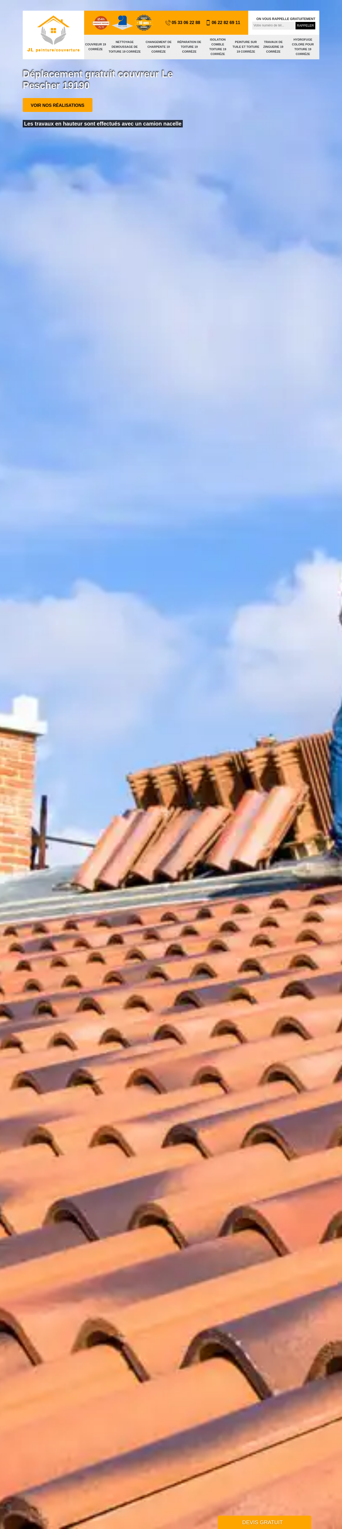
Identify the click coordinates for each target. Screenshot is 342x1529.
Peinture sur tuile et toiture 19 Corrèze (245, 46)
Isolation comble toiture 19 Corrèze (217, 47)
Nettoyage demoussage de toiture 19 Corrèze (124, 46)
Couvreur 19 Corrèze (95, 47)
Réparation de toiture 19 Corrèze (189, 46)
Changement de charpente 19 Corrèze (159, 46)
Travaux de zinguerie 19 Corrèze (273, 46)
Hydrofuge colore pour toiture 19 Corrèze (303, 47)
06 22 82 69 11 (222, 22)
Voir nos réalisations (57, 105)
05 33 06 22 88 (182, 22)
